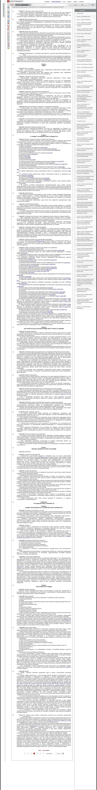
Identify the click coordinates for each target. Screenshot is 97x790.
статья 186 (20, 275)
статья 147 (53, 148)
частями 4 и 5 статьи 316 (53, 720)
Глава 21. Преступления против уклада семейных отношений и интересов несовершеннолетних (84, 161)
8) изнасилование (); (29, 265)
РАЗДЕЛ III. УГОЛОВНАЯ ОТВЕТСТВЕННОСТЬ (82, 56)
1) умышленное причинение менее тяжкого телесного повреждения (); (41, 250)
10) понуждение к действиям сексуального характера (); (38, 268)
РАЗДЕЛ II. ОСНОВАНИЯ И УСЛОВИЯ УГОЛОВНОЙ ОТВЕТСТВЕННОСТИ (85, 29)
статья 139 (28, 146)
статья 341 (47, 179)
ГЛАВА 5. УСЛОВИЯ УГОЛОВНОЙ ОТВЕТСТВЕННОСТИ (84, 40)
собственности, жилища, (44, 339)
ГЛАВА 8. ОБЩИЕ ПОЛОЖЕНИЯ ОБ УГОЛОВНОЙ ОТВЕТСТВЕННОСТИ (84, 60)
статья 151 (56, 255)
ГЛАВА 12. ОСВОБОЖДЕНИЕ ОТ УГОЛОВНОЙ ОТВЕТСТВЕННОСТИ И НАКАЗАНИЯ (85, 77)
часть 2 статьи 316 (65, 301)
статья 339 (30, 176)
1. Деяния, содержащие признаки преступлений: (31, 249)
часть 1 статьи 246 (60, 296)
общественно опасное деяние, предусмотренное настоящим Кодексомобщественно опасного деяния (44, 364)
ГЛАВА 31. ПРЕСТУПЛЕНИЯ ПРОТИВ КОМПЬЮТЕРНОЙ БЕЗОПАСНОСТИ (85, 249)
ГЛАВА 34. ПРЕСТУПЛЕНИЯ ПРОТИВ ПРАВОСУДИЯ (85, 271)
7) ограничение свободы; (25, 607)
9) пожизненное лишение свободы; (28, 609)
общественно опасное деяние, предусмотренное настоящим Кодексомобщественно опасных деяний (44, 356)
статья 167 (49, 153)
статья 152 (31, 258)
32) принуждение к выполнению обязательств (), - (36, 312)
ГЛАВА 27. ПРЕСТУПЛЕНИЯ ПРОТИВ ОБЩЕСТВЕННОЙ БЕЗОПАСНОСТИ (85, 217)
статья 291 (33, 165)
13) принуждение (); (26, 272)
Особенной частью (39, 240)
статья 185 (31, 272)
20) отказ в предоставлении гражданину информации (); (36, 287)
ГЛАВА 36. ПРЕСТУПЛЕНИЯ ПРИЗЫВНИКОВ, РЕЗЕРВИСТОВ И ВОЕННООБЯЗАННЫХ (84, 290)
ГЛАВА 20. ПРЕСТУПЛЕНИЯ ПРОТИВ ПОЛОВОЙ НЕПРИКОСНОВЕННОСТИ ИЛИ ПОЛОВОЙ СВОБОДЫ (85, 155)
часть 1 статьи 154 (30, 261)
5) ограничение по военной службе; (28, 604)
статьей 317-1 (20, 567)
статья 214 (51, 162)
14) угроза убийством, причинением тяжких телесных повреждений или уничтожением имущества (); (44, 274)
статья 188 (28, 276)
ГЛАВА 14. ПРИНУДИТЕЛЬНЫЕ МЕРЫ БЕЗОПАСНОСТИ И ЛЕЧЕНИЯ (85, 91)
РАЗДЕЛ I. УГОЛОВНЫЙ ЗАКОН (83, 16)
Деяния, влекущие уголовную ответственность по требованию (38, 247)
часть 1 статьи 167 (51, 267)
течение (44, 711)
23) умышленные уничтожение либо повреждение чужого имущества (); (42, 291)
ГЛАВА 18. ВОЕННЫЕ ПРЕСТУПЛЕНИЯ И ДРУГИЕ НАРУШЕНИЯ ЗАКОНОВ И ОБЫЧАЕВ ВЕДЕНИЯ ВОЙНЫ (85, 140)
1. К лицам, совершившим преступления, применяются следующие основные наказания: (42, 597)
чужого (43, 164)
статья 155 (67, 262)
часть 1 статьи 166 (33, 265)
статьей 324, (38, 685)
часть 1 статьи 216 (58, 289)
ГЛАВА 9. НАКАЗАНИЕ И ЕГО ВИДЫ (84, 64)
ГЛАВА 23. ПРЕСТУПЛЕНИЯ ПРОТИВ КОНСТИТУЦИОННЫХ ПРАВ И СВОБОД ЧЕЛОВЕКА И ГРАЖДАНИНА (85, 172)
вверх (39, 750)
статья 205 (26, 155)
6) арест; (21, 605)
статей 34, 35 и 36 (65, 394)
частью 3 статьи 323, (29, 685)
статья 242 (52, 294)
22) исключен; (22, 290)
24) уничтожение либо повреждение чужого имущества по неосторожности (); (42, 293)
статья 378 (49, 311)
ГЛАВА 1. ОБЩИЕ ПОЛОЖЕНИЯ (83, 19)
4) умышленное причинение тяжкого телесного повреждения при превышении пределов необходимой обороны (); (44, 257)
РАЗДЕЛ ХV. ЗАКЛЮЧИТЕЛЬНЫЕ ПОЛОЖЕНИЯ (84, 307)
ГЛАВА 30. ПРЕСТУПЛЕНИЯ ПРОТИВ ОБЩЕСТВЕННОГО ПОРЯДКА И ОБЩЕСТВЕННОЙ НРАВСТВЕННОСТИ (85, 239)
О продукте (69, 1)
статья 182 (34, 154)
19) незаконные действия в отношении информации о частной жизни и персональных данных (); (44, 285)
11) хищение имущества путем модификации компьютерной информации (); (41, 161)
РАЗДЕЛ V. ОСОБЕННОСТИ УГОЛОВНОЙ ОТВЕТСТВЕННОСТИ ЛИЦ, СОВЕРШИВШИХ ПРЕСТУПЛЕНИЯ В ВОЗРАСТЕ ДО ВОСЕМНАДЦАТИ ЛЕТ (84, 98)
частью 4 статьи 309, (48, 683)
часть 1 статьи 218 (60, 291)
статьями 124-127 (56, 682)
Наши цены (81, 1)
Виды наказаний (26, 596)
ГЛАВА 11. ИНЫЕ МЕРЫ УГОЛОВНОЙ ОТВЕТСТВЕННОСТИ (85, 71)
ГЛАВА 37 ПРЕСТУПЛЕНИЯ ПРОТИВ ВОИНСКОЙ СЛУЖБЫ (84, 295)
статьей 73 (68, 667)
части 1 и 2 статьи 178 (42, 271)
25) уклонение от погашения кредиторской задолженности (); (37, 294)
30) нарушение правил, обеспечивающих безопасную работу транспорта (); (43, 309)
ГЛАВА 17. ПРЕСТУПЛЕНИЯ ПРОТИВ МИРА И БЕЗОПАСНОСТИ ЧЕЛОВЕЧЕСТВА (85, 133)
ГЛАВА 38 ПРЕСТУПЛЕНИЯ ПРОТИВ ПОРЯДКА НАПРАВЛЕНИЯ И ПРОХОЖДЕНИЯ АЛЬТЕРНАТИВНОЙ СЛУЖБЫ (84, 301)
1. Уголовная (33, 541)
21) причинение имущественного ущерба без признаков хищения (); (41, 289)
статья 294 (61, 166)
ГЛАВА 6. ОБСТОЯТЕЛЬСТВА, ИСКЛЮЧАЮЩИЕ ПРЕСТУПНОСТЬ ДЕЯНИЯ (84, 46)
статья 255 (41, 297)
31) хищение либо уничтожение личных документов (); (36, 311)
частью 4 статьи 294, (25, 683)
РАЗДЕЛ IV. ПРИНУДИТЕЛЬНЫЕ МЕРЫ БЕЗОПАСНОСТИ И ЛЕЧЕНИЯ (85, 86)
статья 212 (60, 161)
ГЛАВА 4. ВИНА (80, 36)
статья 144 (44, 147)
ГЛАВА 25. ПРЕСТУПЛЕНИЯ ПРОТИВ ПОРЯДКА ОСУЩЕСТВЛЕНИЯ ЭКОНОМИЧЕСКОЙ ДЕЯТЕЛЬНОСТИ (85, 190)
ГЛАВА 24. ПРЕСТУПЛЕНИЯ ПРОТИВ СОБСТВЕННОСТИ (85, 185)
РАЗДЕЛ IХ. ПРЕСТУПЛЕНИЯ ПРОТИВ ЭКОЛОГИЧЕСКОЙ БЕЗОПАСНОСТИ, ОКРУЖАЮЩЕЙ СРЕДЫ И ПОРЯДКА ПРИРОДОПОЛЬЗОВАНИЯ (85, 197)
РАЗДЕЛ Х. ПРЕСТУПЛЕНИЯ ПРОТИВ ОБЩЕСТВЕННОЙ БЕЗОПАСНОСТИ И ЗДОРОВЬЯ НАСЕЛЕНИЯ (85, 212)
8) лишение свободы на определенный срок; (30, 608)
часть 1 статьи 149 (59, 250)
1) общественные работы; (25, 599)
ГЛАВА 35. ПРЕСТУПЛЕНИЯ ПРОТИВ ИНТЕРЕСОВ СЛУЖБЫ (85, 275)
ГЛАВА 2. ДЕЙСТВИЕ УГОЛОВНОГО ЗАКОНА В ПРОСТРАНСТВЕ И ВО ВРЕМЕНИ (84, 24)
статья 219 (61, 293)
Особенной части (42, 457)
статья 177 (48, 269)
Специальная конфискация (31, 556)
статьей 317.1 (23, 722)
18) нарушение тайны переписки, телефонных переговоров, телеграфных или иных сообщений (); (44, 282)
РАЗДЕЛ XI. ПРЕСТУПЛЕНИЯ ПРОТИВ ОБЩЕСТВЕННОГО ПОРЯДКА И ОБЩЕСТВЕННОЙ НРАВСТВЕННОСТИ (85, 233)
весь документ (46, 750)
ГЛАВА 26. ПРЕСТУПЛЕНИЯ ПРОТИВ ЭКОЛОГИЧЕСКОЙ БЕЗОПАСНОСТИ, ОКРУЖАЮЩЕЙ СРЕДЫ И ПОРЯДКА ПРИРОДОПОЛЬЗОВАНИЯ (85, 205)
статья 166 (31, 151)
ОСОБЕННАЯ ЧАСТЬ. (81, 121)
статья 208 (32, 159)
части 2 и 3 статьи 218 (61, 164)
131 (62, 682)
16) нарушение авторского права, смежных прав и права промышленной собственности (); (45, 278)
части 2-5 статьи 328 (27, 175)
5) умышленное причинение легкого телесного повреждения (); (38, 260)
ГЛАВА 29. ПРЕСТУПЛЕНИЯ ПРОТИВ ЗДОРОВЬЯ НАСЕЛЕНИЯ (85, 228)
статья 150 (24, 253)
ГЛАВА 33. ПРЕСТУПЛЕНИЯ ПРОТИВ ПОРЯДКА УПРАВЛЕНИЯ (85, 266)
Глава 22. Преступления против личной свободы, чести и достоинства (84, 166)
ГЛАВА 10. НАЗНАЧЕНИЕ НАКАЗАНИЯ (85, 67)
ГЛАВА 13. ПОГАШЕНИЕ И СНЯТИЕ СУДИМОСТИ (84, 82)
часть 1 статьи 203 (22, 283)
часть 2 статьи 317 (65, 306)
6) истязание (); (27, 261)
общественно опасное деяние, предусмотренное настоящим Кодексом (44, 371)
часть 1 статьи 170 (51, 268)
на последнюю (49, 753)
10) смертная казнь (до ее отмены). (28, 611)
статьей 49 (42, 698)
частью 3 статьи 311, (60, 683)
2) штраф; (21, 600)
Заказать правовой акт (56, 1)
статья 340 (46, 178)
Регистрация (47, 1)
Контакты (75, 1)
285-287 (66, 682)
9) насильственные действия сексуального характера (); (38, 267)
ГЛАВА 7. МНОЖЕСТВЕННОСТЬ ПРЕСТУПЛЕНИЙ (83, 51)
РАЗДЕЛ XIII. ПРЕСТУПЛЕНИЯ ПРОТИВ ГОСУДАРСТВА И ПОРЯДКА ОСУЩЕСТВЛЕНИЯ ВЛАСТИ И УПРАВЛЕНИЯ (85, 255)
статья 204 (49, 287)
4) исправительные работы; (26, 603)
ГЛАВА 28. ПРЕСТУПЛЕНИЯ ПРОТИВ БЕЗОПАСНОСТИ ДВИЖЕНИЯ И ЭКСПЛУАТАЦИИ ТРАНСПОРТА (85, 222)
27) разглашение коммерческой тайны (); (32, 297)
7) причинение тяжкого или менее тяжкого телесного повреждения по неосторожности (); (44, 262)
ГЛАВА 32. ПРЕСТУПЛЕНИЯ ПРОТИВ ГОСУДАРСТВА (85, 261)
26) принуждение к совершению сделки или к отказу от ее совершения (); (42, 296)
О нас (64, 1)
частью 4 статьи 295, (36, 683)
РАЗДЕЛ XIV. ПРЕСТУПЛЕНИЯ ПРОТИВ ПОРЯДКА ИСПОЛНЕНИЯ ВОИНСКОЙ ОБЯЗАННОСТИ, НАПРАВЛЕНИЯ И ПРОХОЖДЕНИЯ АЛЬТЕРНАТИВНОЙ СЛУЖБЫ (85, 282)
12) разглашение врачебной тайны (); (34, 271)
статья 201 (67, 278)
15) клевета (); (25, 276)
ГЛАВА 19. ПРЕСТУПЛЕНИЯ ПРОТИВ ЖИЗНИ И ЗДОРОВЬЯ (85, 149)
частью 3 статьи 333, (48, 685)
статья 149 (57, 150)
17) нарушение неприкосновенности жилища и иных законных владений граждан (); (44, 280)
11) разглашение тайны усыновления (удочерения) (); (35, 269)
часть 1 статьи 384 (48, 312)
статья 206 (27, 157)
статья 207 (27, 158)
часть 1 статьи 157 (50, 264)
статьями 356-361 (59, 685)
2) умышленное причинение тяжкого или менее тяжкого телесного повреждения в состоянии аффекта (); (44, 252)
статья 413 (38, 182)
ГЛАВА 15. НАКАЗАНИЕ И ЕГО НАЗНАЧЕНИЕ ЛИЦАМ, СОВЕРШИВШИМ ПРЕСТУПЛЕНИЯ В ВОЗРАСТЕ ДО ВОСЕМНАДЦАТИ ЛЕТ (85, 106)
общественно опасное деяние (46, 351)
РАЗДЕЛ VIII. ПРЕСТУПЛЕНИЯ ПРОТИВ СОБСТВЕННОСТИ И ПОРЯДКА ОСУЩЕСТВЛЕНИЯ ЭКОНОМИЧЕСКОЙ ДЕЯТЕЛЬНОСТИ (85, 179)
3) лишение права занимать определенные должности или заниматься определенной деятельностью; (45, 601)
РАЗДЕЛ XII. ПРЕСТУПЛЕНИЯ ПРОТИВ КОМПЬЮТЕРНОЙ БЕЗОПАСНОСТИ (85, 244)
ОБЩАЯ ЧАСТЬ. (80, 13)
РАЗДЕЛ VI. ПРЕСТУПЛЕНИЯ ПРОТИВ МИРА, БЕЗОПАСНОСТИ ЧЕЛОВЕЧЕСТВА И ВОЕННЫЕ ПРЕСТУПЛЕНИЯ (85, 126)
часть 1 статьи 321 (61, 309)
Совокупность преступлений (29, 454)
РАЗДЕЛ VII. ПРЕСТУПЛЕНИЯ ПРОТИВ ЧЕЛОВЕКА (85, 145)
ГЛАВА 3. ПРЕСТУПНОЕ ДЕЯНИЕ (84, 33)
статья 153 (53, 260)
